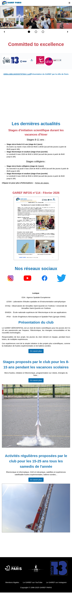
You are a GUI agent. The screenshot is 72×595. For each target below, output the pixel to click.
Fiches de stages (42, 183)
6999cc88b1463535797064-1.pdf (17, 74)
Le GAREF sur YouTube (32, 582)
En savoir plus (36, 351)
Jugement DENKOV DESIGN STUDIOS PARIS (36, 552)
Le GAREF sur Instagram (56, 582)
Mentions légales (12, 582)
